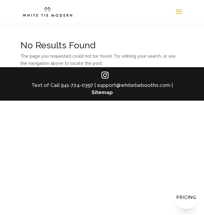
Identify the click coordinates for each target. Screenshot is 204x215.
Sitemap (102, 92)
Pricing (186, 197)
